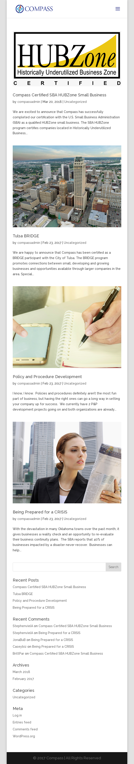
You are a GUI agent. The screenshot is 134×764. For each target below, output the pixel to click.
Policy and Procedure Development (47, 376)
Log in (17, 715)
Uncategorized (75, 102)
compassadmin (28, 102)
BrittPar (18, 653)
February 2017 (23, 679)
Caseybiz (20, 646)
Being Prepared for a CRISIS (40, 512)
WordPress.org (24, 736)
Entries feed (22, 722)
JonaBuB (19, 640)
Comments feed (25, 729)
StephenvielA (23, 626)
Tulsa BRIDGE (26, 236)
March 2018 (21, 672)
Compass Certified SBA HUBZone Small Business (59, 95)
